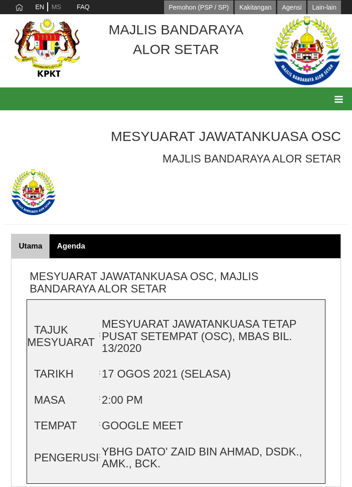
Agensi (292, 7)
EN (39, 7)
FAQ (83, 7)
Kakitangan (255, 7)
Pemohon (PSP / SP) (199, 7)
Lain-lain (324, 7)
